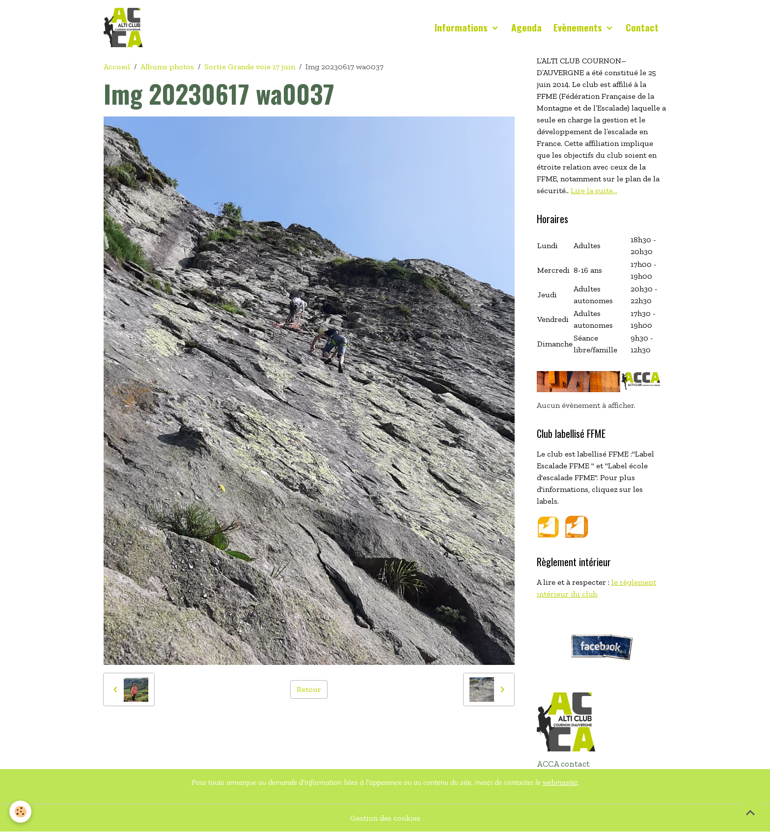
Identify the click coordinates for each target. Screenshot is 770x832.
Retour (309, 689)
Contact (642, 27)
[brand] (125, 27)
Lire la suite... (594, 190)
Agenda (526, 27)
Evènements (579, 27)
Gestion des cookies (385, 818)
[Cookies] (21, 812)
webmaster (560, 782)
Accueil (117, 66)
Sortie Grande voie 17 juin (249, 66)
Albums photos (167, 66)
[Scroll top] (750, 812)
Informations (462, 27)
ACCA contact (563, 763)
